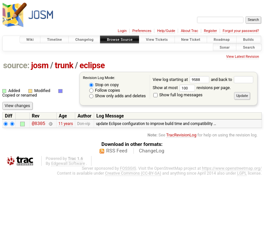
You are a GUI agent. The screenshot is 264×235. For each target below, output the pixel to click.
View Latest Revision (242, 57)
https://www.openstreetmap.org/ (232, 169)
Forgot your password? (241, 31)
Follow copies (104, 90)
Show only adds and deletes (117, 95)
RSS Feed (116, 152)
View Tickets (157, 40)
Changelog (84, 40)
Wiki (30, 40)
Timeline (54, 40)
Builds (248, 40)
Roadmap (222, 40)
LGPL (242, 174)
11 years (65, 124)
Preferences (141, 31)
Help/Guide (166, 31)
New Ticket (191, 40)
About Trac (189, 31)
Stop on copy (104, 84)
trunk (64, 65)
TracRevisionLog (181, 135)
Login (122, 31)
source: (16, 65)
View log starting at (182, 79)
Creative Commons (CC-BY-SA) (133, 174)
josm (40, 65)
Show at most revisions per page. (192, 87)
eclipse (92, 65)
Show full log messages (177, 94)
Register (210, 31)
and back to (232, 79)
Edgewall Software (68, 164)
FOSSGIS (128, 169)
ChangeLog (151, 152)
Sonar (225, 47)
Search (249, 47)
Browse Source (119, 40)
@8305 (38, 124)
